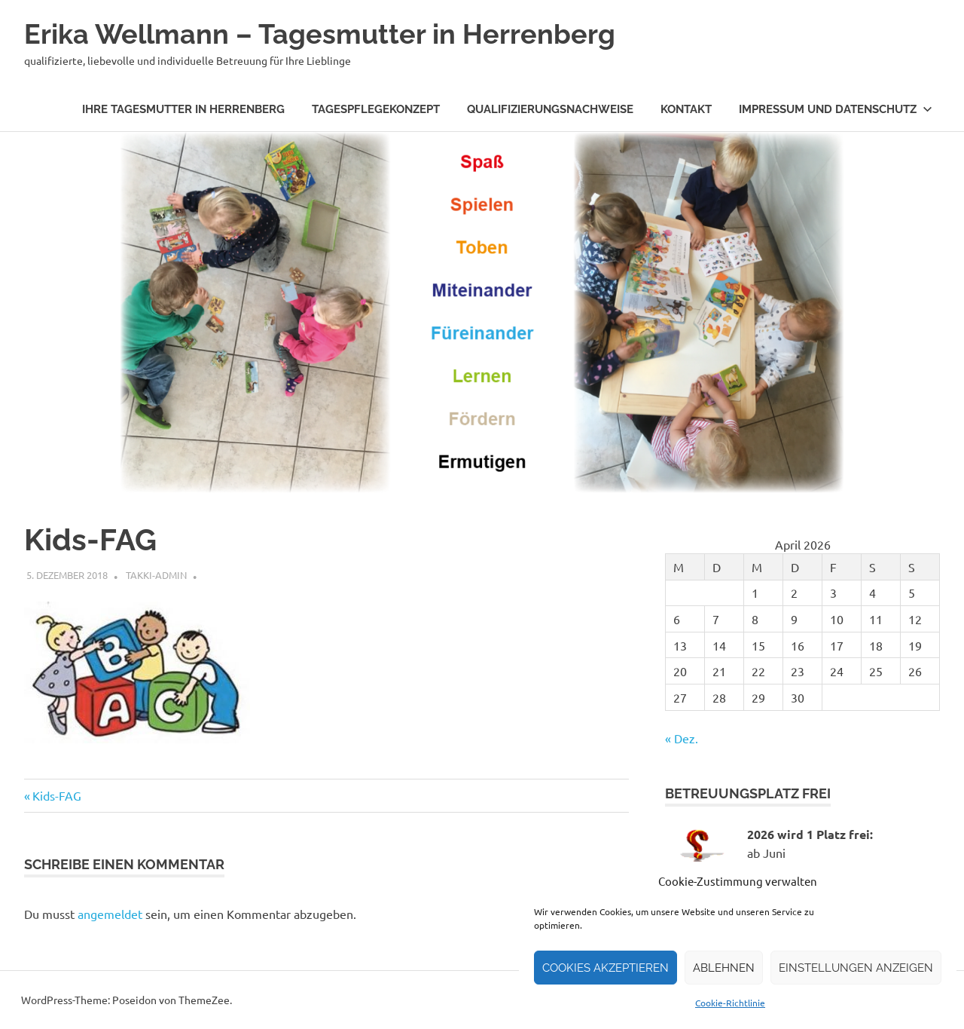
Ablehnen (724, 968)
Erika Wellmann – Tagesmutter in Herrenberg (334, 34)
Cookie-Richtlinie (730, 1003)
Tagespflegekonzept (376, 109)
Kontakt (686, 109)
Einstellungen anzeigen (856, 968)
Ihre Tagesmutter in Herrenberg (183, 109)
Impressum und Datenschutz (835, 109)
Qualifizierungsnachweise (550, 109)
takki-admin (156, 574)
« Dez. (681, 738)
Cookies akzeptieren (605, 968)
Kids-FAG (56, 795)
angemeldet (110, 913)
